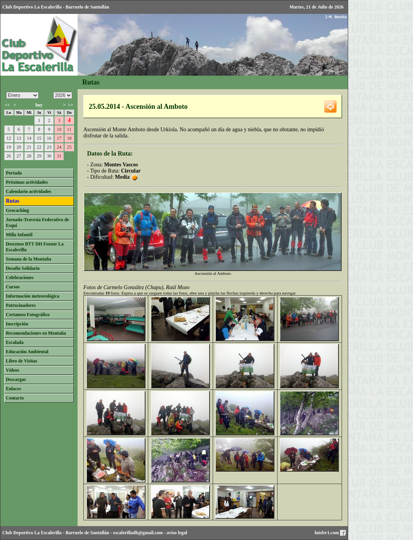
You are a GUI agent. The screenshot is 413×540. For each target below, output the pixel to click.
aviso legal (177, 532)
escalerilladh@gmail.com (138, 532)
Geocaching (17, 210)
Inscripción (17, 324)
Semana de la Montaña (28, 259)
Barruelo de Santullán (87, 532)
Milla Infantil (19, 234)
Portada (14, 173)
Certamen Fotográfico (28, 314)
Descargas (16, 379)
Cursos (13, 286)
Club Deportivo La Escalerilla (32, 532)
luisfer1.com (330, 532)
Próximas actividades (27, 182)
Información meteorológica (32, 296)
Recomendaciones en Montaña (36, 333)
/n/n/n (62, 95)
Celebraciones (20, 277)
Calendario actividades (28, 191)
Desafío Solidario (23, 268)
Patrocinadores (21, 305)
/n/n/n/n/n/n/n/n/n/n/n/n (22, 95)
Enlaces (13, 388)
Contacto (15, 398)
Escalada (15, 342)
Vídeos (12, 370)
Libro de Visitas (21, 361)
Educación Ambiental (27, 351)
